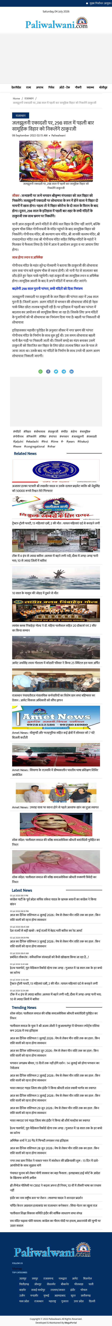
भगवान (65, 437)
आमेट (75, 1278)
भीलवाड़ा (78, 1284)
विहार (28, 432)
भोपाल (84, 1290)
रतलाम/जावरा (58, 1290)
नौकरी (78, 87)
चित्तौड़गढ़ (24, 1284)
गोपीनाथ (19, 437)
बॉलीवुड (103, 87)
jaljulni (19, 442)
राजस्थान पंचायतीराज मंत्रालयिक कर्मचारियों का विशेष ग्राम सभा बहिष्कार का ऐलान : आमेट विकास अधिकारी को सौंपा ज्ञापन (53, 698)
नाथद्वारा (63, 1278)
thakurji (84, 442)
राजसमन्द (48, 1278)
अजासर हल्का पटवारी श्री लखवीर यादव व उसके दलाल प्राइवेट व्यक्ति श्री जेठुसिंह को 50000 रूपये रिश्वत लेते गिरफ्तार (56, 489)
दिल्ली (92, 1301)
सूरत (73, 1295)
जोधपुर (37, 1284)
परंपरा (54, 437)
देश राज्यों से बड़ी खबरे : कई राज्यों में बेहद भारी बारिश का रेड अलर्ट (46, 930)
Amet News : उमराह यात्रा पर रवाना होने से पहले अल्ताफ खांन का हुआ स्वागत (55, 807)
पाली (91, 1284)
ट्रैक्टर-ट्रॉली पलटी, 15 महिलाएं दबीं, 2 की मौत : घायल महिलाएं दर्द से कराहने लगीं (56, 523)
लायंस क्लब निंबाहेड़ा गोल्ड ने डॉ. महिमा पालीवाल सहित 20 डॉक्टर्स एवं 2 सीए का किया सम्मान (54, 628)
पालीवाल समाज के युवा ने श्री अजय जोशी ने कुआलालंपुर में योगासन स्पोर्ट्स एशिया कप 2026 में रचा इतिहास (54, 1028)
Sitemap (17, 1268)
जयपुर (35, 1278)
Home (16, 98)
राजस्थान (29, 98)
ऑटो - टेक (64, 87)
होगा (75, 432)
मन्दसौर (34, 1295)
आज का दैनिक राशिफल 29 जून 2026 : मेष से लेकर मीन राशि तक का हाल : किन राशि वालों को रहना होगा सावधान (54, 1111)
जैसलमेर (51, 1284)
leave (18, 447)
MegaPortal (70, 1323)
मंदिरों (18, 432)
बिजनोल (87, 1278)
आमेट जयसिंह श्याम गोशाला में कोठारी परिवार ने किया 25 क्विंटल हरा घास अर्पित (56, 663)
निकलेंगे (32, 437)
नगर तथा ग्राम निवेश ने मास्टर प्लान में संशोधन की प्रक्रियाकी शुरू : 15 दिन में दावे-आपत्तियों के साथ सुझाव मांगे (54, 1163)
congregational (35, 447)
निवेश (51, 87)
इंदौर (72, 1290)
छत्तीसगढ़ (86, 1295)
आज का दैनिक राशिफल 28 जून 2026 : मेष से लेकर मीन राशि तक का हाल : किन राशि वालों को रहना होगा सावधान (54, 1151)
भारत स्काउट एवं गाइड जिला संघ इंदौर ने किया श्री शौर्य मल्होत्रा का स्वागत (50, 1120)
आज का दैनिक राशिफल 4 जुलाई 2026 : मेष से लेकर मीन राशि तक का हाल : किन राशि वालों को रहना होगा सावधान (55, 917)
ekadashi (33, 442)
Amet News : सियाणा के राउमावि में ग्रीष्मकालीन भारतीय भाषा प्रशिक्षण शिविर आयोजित (55, 773)
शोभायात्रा (40, 432)
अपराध (39, 87)
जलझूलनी (78, 437)
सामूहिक (86, 432)
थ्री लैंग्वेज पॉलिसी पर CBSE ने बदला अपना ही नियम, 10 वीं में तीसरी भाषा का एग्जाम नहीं (55, 1188)
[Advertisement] (56, 59)
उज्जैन (22, 1295)
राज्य (28, 87)
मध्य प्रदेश (24, 1301)
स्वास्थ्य (90, 87)
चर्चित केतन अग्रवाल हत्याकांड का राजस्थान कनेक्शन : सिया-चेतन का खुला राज (53, 1205)
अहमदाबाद (59, 1295)
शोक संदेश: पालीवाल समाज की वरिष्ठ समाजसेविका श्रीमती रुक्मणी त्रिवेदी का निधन (54, 880)
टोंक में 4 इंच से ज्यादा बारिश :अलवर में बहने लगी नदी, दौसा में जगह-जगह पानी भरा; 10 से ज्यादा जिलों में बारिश (55, 558)
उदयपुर (22, 1278)
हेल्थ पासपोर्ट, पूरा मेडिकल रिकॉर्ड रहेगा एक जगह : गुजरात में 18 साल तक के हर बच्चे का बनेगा (56, 970)
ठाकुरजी (54, 432)
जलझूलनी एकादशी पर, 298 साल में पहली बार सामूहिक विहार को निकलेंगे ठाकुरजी (54, 103)
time (55, 442)
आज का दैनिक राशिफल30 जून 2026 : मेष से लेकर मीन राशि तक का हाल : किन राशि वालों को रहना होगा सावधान (54, 1053)
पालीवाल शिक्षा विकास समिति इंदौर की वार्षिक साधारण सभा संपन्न (46, 1213)
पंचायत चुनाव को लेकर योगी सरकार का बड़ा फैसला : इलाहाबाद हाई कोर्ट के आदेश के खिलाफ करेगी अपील (55, 1176)
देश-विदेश (16, 87)
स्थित (43, 437)
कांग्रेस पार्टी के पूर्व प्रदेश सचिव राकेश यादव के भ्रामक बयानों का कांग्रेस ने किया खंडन (53, 902)
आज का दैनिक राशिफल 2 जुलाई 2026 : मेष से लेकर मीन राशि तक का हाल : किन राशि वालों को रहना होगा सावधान (55, 1078)
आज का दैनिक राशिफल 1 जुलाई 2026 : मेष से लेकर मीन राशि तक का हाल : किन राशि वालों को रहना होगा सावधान (55, 1041)
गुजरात (64, 1301)
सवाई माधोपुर (38, 1290)
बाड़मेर (22, 1290)
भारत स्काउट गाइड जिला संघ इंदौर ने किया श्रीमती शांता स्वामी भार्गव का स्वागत (53, 1088)
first (45, 442)
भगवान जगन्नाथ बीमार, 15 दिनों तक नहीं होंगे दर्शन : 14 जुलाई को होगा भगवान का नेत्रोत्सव (54, 1066)
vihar (52, 447)
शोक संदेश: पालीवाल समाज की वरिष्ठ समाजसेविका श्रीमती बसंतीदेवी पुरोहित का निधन (56, 842)
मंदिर (65, 432)
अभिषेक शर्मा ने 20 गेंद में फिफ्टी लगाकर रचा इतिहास (39, 1140)
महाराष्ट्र (52, 1301)
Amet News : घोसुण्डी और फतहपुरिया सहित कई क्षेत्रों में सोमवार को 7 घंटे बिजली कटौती (53, 735)
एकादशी (92, 437)
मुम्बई (46, 1295)
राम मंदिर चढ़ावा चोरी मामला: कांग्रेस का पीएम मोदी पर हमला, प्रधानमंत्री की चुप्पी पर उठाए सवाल (55, 1223)
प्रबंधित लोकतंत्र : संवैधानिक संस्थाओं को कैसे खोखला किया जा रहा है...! (49, 957)
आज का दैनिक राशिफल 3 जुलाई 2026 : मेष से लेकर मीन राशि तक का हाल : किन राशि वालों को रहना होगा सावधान (55, 944)
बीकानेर (65, 1284)
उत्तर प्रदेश (79, 1301)
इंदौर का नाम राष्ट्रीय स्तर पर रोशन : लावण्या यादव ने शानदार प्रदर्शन (46, 1198)
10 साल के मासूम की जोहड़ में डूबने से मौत (35, 593)
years (71, 442)
